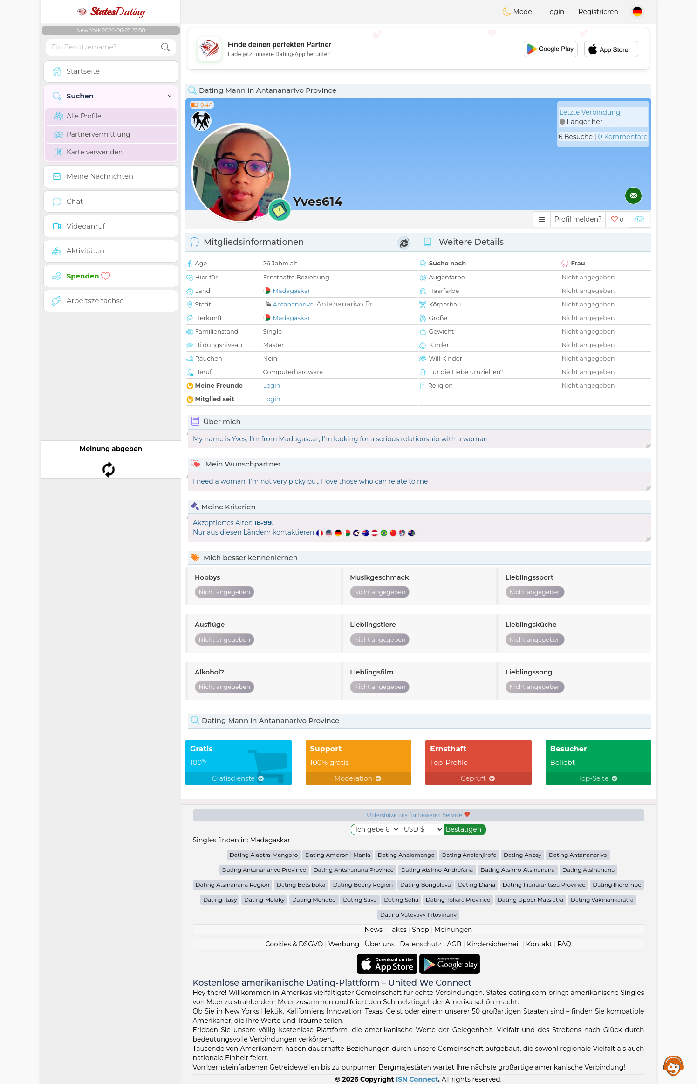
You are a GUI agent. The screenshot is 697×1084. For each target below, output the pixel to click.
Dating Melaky (264, 899)
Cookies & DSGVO (294, 944)
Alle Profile (77, 116)
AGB (454, 944)
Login (555, 11)
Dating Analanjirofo (469, 854)
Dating (110, 12)
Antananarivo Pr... (346, 303)
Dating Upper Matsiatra (530, 899)
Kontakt (539, 944)
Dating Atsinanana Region (233, 884)
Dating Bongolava (425, 884)
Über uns (380, 944)
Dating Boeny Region (363, 884)
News (373, 929)
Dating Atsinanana (588, 869)
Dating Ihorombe (617, 884)
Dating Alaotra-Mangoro (264, 854)
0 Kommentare (623, 136)
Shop (420, 929)
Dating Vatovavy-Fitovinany (418, 914)
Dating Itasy (220, 899)
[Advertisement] (418, 49)
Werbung (344, 944)
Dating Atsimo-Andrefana (437, 869)
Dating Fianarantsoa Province (544, 884)
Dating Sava (359, 899)
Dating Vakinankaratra (602, 899)
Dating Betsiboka (301, 884)
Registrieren (598, 11)
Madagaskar (291, 290)
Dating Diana (476, 884)
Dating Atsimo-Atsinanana (517, 869)
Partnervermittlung (92, 134)
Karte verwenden (88, 152)
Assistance (674, 1065)
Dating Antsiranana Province (354, 869)
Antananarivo (293, 304)
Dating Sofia (401, 899)
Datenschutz (420, 944)
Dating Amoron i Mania (337, 854)
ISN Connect (417, 1079)
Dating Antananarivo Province (264, 869)
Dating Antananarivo (578, 854)
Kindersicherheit (494, 944)
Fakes (397, 929)
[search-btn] (165, 47)
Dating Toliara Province (458, 899)
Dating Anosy (522, 854)
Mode (517, 11)
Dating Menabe (314, 899)
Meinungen (453, 929)
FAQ (564, 944)
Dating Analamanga (406, 854)
